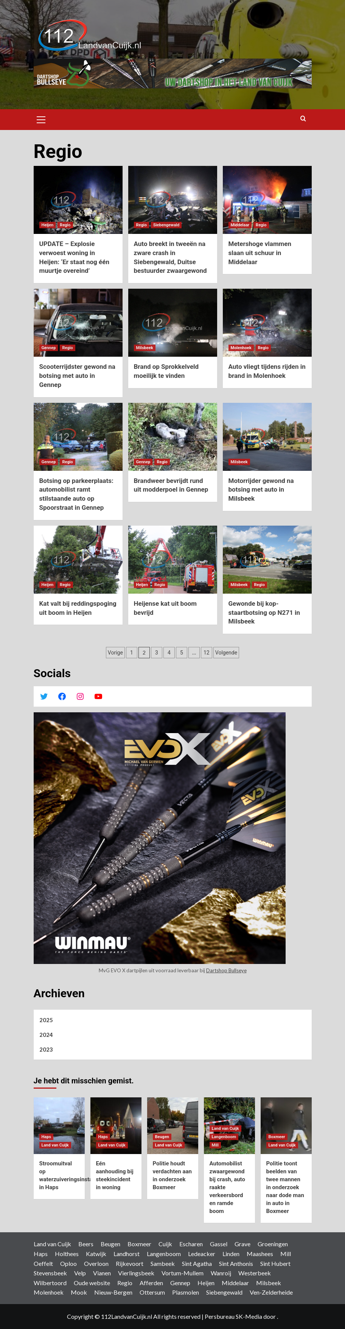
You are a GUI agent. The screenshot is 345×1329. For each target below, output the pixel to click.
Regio (124, 1282)
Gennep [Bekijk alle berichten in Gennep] (49, 347)
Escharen (191, 1243)
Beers (85, 1243)
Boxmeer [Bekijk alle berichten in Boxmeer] (277, 1136)
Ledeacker (201, 1253)
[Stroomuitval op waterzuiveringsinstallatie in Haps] (59, 1125)
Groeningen (273, 1243)
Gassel (218, 1243)
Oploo (68, 1263)
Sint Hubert (275, 1263)
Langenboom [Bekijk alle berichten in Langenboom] (224, 1136)
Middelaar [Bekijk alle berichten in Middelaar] (240, 225)
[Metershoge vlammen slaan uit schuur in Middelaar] (267, 200)
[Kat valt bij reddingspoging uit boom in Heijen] (78, 560)
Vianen (102, 1272)
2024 (46, 1034)
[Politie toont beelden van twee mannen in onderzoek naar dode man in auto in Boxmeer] (286, 1125)
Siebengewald (224, 1292)
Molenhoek (49, 1292)
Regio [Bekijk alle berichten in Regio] (65, 225)
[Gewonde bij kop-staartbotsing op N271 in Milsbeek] (267, 560)
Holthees (67, 1253)
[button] (41, 118)
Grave (242, 1243)
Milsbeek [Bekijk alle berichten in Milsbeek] (144, 347)
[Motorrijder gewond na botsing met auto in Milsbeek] (267, 437)
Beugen (110, 1243)
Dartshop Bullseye (226, 970)
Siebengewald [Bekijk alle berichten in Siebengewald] (166, 225)
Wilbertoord (50, 1282)
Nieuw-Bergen (113, 1292)
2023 (46, 1049)
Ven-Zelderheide (271, 1292)
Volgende (226, 653)
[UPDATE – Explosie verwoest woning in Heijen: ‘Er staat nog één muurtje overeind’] (78, 200)
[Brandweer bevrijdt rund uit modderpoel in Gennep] (172, 437)
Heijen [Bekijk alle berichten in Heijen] (48, 225)
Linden (230, 1253)
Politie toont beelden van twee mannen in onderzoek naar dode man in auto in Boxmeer (285, 1187)
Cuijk (165, 1243)
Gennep (180, 1282)
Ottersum (152, 1292)
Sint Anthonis (236, 1263)
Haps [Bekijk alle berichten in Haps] (46, 1136)
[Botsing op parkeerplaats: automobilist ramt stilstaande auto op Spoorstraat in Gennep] (78, 437)
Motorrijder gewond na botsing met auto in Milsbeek (261, 490)
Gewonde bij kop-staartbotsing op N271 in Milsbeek (264, 612)
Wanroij (221, 1272)
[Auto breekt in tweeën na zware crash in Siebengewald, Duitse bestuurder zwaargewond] (172, 200)
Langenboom (164, 1253)
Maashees (260, 1253)
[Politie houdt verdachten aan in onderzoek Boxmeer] (172, 1125)
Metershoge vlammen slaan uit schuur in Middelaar (260, 253)
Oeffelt (43, 1263)
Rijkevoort (129, 1263)
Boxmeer (139, 1243)
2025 (46, 1019)
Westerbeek (254, 1272)
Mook (79, 1292)
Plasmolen (185, 1292)
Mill (285, 1253)
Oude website (92, 1282)
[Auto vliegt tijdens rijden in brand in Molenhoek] (267, 323)
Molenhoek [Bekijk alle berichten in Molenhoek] (241, 347)
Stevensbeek (50, 1272)
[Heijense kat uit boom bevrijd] (172, 560)
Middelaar (235, 1282)
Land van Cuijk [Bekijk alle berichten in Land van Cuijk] (55, 1145)
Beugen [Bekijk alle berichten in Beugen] (162, 1136)
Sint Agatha (197, 1263)
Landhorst (126, 1253)
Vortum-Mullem (183, 1272)
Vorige (115, 653)
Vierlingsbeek (136, 1272)
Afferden (151, 1282)
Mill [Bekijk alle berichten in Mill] (215, 1145)
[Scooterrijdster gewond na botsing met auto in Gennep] (78, 323)
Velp (80, 1272)
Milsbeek (268, 1282)
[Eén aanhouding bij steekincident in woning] (115, 1125)
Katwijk (96, 1253)
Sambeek (163, 1263)
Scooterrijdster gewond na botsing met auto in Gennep (77, 375)
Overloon (96, 1263)
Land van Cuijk (52, 1243)
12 (207, 653)
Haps (41, 1253)
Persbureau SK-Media (234, 1316)
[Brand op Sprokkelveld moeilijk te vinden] (172, 323)
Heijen (205, 1282)
